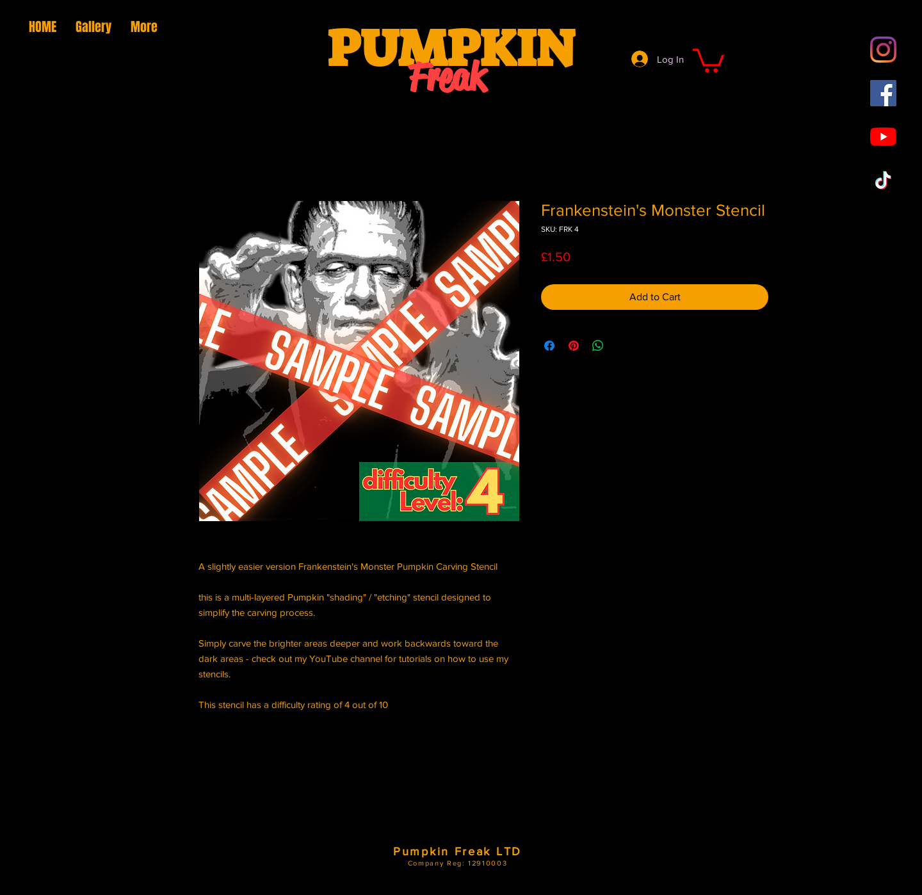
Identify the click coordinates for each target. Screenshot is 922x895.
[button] (708, 59)
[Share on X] (622, 345)
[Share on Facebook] (549, 345)
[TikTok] (883, 180)
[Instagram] (883, 49)
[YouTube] (883, 137)
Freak (446, 77)
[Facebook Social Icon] (883, 93)
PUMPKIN (451, 49)
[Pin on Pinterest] (573, 345)
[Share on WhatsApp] (598, 345)
